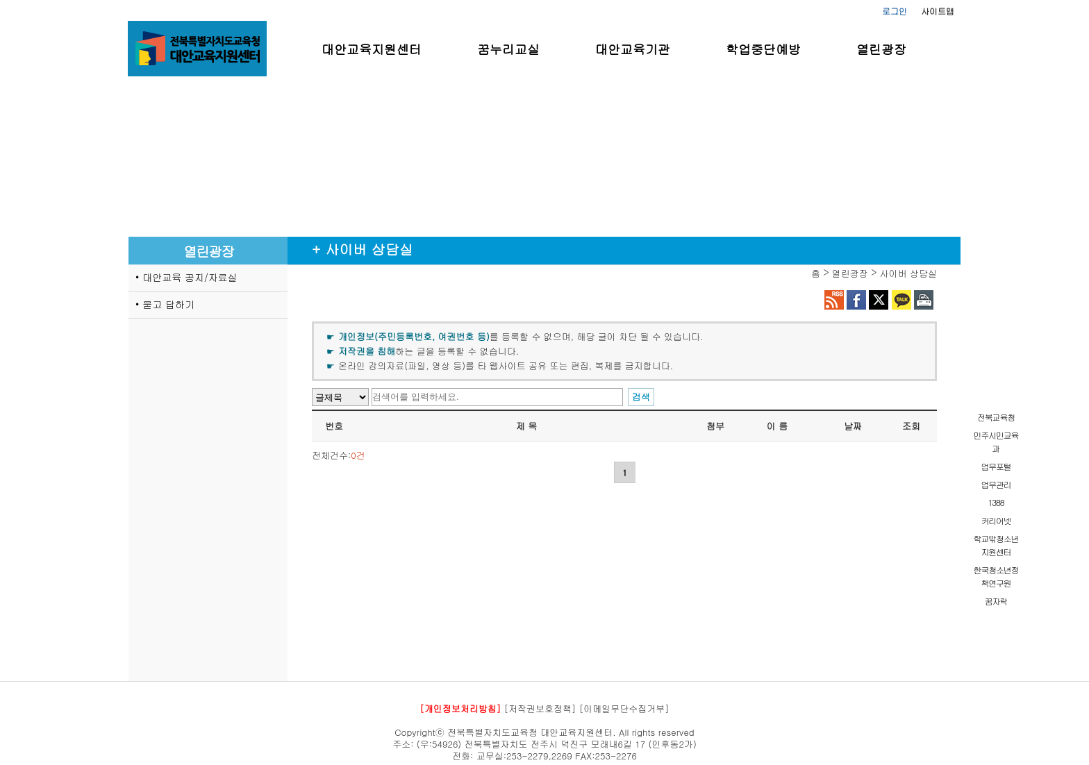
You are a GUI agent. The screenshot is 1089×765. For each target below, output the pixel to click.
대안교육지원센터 (372, 49)
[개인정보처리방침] (460, 708)
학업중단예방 (763, 49)
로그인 (894, 11)
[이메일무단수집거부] (624, 708)
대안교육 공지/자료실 (190, 277)
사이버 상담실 (908, 273)
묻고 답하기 (168, 304)
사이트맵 (937, 11)
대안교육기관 (632, 49)
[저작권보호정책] (540, 708)
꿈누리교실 (508, 49)
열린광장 (881, 49)
